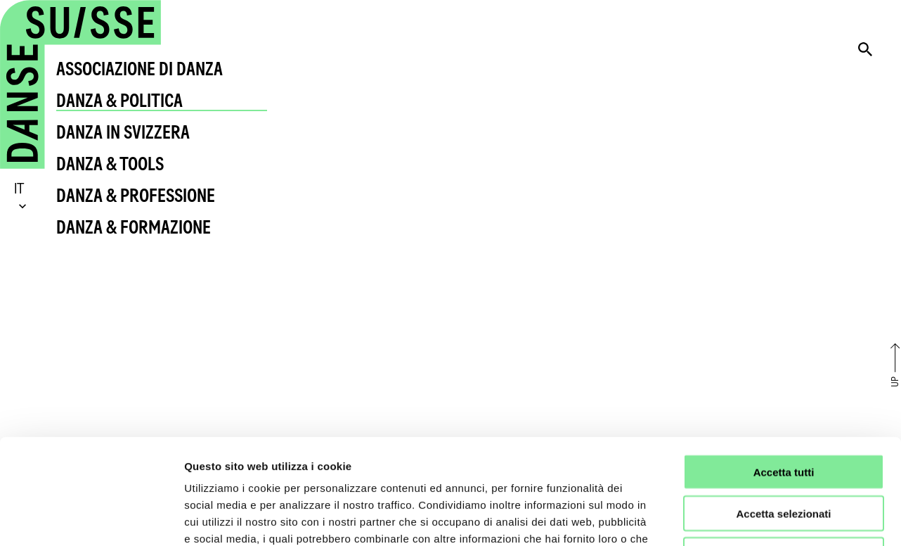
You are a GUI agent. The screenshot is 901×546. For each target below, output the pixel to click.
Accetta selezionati (783, 415)
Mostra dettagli (739, 518)
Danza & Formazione (133, 227)
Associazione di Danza (139, 68)
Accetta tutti (784, 373)
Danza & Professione (135, 195)
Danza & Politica (119, 100)
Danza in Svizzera (123, 132)
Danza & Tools (110, 163)
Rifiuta (783, 456)
